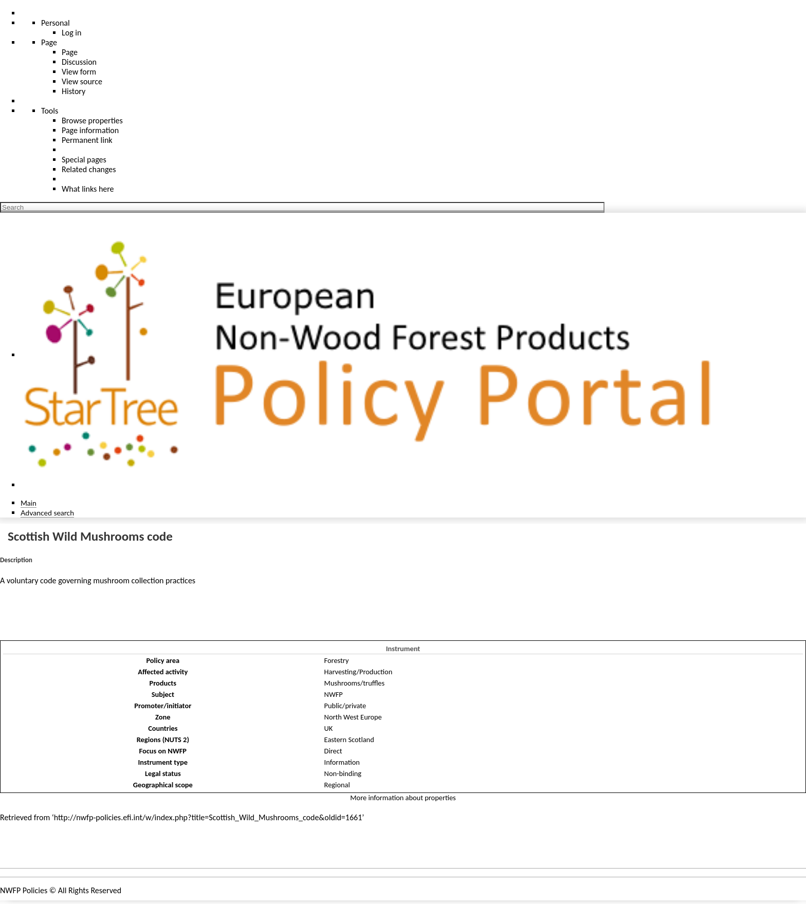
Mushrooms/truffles (354, 683)
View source (82, 81)
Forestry (336, 660)
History (73, 91)
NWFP (333, 694)
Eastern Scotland (349, 739)
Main (28, 503)
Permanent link (87, 140)
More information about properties (402, 797)
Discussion (79, 62)
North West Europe (353, 717)
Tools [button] (49, 111)
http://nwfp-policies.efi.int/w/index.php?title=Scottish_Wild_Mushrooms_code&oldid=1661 (208, 817)
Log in (71, 33)
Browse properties (92, 120)
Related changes (89, 169)
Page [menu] (49, 42)
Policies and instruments (51, 848)
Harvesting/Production (358, 671)
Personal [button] (55, 23)
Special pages (84, 159)
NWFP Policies (23, 890)
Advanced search (47, 512)
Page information (90, 130)
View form (79, 72)
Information (342, 762)
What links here (88, 189)
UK (328, 728)
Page (70, 52)
